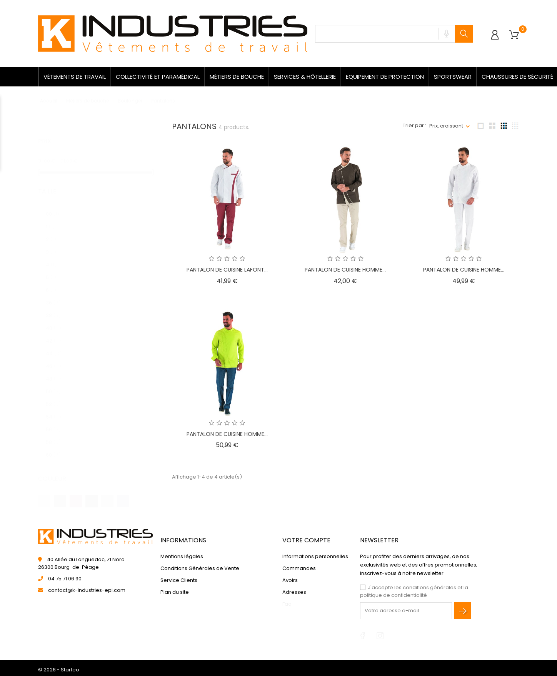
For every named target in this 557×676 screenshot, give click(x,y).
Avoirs (290, 580)
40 (53, 320)
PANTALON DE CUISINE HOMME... (345, 269)
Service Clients (178, 580)
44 (54, 346)
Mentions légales (181, 556)
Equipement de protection (385, 77)
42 (53, 333)
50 (53, 384)
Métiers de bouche (237, 77)
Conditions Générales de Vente (199, 568)
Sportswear (453, 77)
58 (53, 434)
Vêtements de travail (74, 77)
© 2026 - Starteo (58, 669)
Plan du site (174, 592)
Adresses (294, 592)
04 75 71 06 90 (65, 578)
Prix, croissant (446, 125)
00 (52, 206)
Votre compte (306, 540)
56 (53, 422)
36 (53, 295)
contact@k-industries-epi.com (86, 590)
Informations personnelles (315, 556)
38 (53, 307)
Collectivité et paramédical (158, 77)
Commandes (299, 568)
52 (53, 396)
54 (53, 409)
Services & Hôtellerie (305, 77)
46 (53, 358)
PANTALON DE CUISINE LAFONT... (227, 269)
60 (53, 447)
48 (53, 371)
